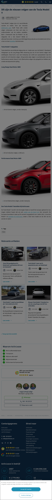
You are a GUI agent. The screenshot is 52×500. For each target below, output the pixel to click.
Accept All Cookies (26, 489)
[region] (26, 490)
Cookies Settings (26, 495)
